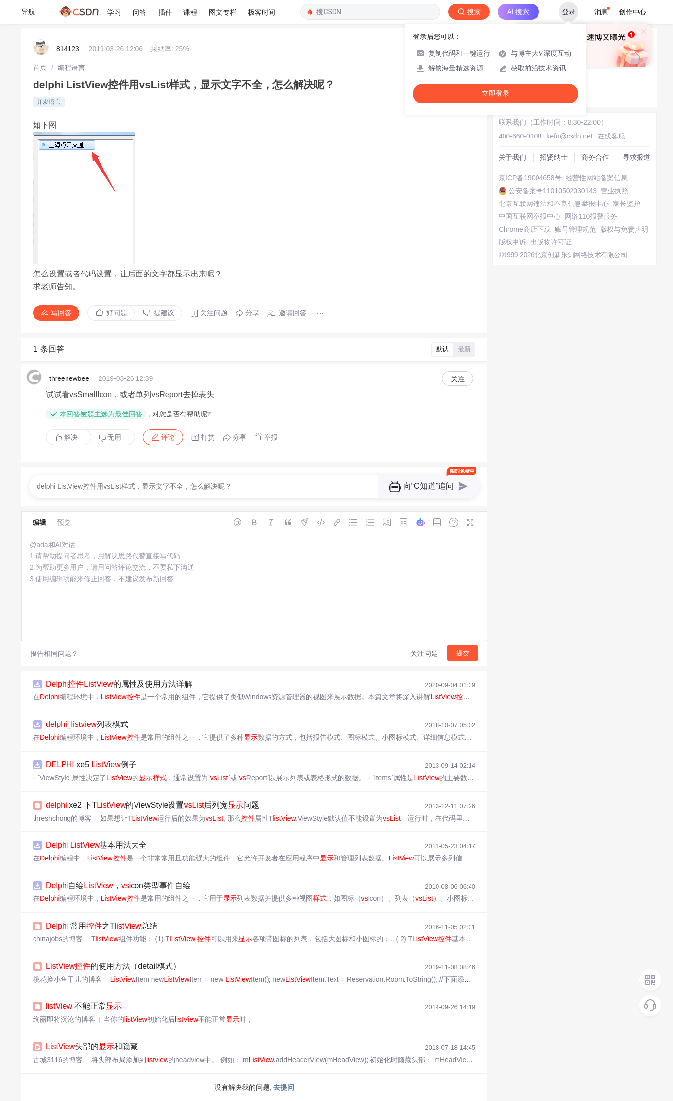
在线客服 (611, 136)
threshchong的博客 (62, 818)
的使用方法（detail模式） (113, 966)
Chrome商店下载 (525, 229)
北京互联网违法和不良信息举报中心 (554, 203)
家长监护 (626, 203)
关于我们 (512, 157)
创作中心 (632, 12)
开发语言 (49, 102)
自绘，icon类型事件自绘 (118, 885)
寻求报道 (636, 157)
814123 (67, 49)
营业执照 (614, 191)
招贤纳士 (554, 157)
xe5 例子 (91, 764)
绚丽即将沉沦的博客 (64, 1019)
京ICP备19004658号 (530, 178)
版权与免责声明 (624, 229)
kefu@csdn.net (569, 136)
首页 (40, 67)
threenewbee (69, 378)
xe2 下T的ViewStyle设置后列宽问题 (152, 805)
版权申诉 (512, 242)
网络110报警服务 (591, 216)
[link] (40, 67)
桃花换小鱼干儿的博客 (67, 979)
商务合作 (595, 157)
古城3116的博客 (58, 1060)
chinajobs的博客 (58, 939)
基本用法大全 (96, 845)
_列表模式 (87, 724)
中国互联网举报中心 (530, 216)
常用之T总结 (101, 926)
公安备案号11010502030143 (552, 191)
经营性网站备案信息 (597, 178)
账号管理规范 (575, 229)
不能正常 (84, 1006)
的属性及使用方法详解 (119, 684)
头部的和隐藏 (92, 1046)
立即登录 (495, 93)
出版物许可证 (551, 242)
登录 (568, 12)
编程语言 (71, 67)
